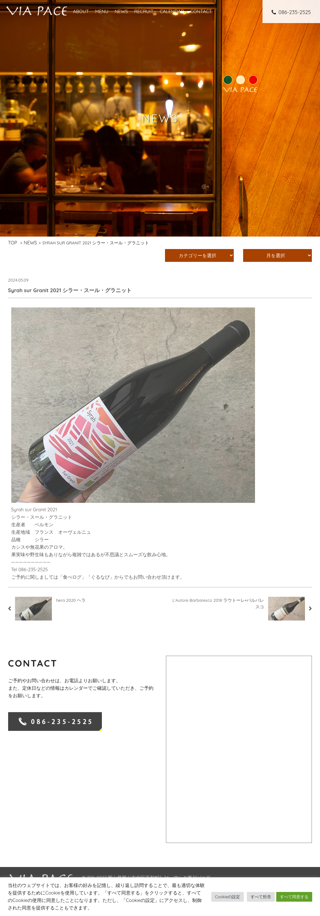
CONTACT (201, 11)
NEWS (121, 11)
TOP (12, 243)
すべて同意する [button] (294, 896)
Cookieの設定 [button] (227, 896)
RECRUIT (143, 11)
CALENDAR (172, 11)
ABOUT (81, 11)
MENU (101, 11)
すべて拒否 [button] (261, 896)
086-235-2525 (291, 12)
